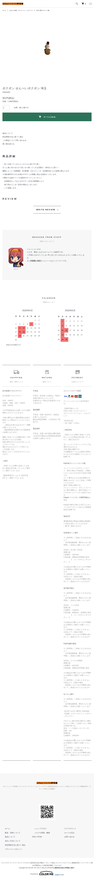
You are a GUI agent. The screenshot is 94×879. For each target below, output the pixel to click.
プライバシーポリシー (11, 849)
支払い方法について (10, 841)
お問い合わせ (67, 837)
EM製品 (37, 865)
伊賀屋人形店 (35, 261)
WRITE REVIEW (45, 210)
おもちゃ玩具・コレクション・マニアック (24, 10)
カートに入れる (47, 117)
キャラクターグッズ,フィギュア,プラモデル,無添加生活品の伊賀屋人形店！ (50, 868)
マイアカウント (68, 829)
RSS (34, 837)
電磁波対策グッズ (77, 863)
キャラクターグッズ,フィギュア (11, 863)
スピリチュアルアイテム (63, 863)
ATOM (39, 837)
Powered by (47, 873)
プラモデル (26, 863)
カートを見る (67, 833)
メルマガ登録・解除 (40, 833)
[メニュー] (90, 3)
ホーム (4, 10)
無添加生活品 (34, 863)
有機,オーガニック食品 (47, 863)
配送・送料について (10, 833)
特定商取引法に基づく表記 (12, 137)
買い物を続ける (8, 144)
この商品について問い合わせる (14, 140)
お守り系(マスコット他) (49, 10)
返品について (7, 133)
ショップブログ (38, 829)
